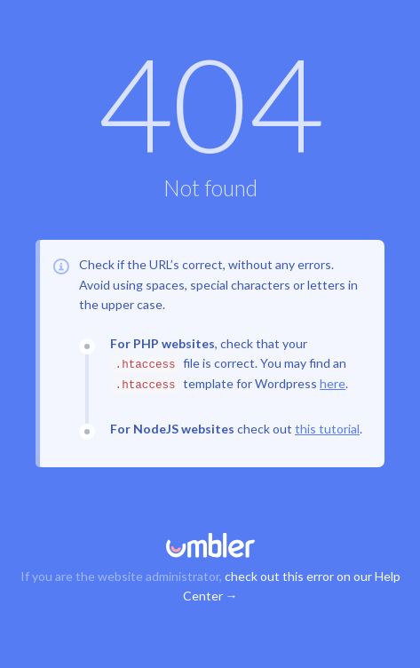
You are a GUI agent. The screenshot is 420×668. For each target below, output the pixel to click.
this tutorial (327, 428)
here (332, 383)
